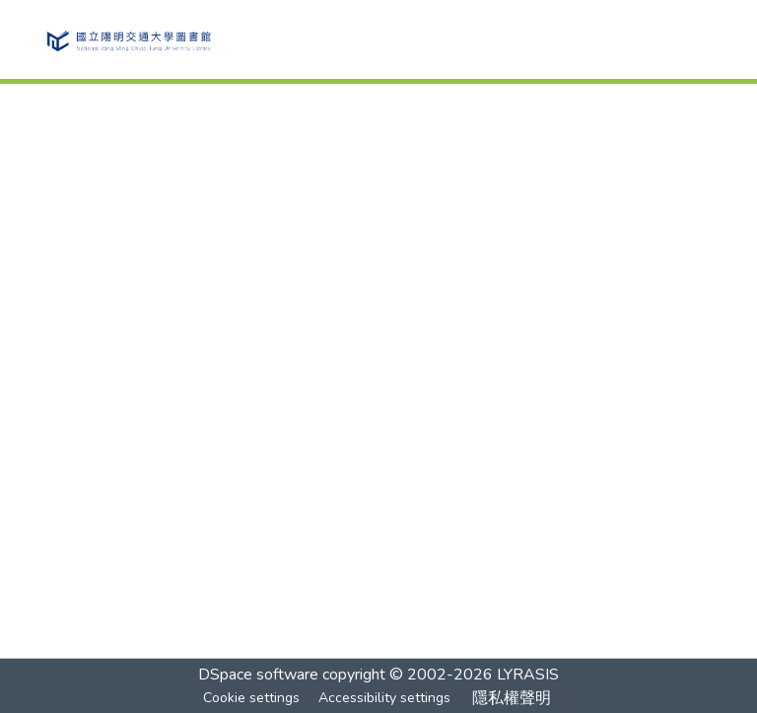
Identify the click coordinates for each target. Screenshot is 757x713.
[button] (128, 39)
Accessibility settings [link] (384, 697)
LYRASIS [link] (528, 674)
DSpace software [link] (258, 674)
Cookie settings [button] (251, 697)
